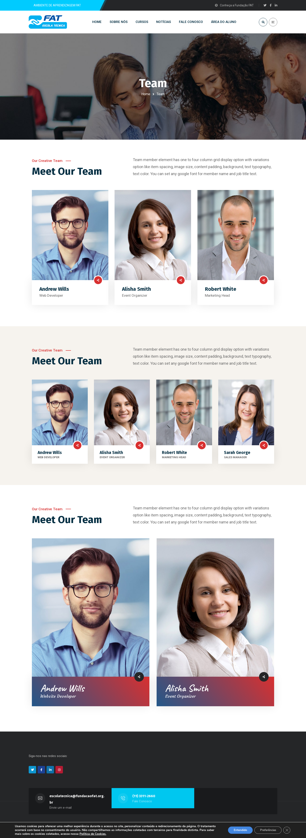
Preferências (266, 830)
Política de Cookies (120, 834)
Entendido (236, 830)
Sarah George (237, 455)
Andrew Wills (54, 292)
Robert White (220, 292)
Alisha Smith (136, 292)
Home (145, 94)
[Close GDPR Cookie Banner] (286, 830)
